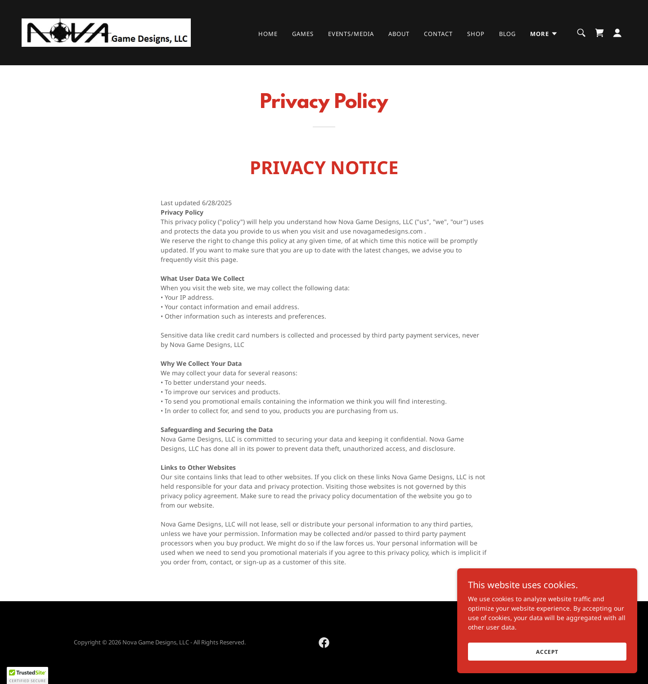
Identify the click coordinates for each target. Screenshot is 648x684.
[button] (544, 33)
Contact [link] (438, 34)
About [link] (399, 34)
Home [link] (268, 34)
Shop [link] (476, 34)
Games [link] (303, 34)
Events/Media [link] (351, 34)
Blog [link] (507, 34)
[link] (106, 31)
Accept (547, 652)
